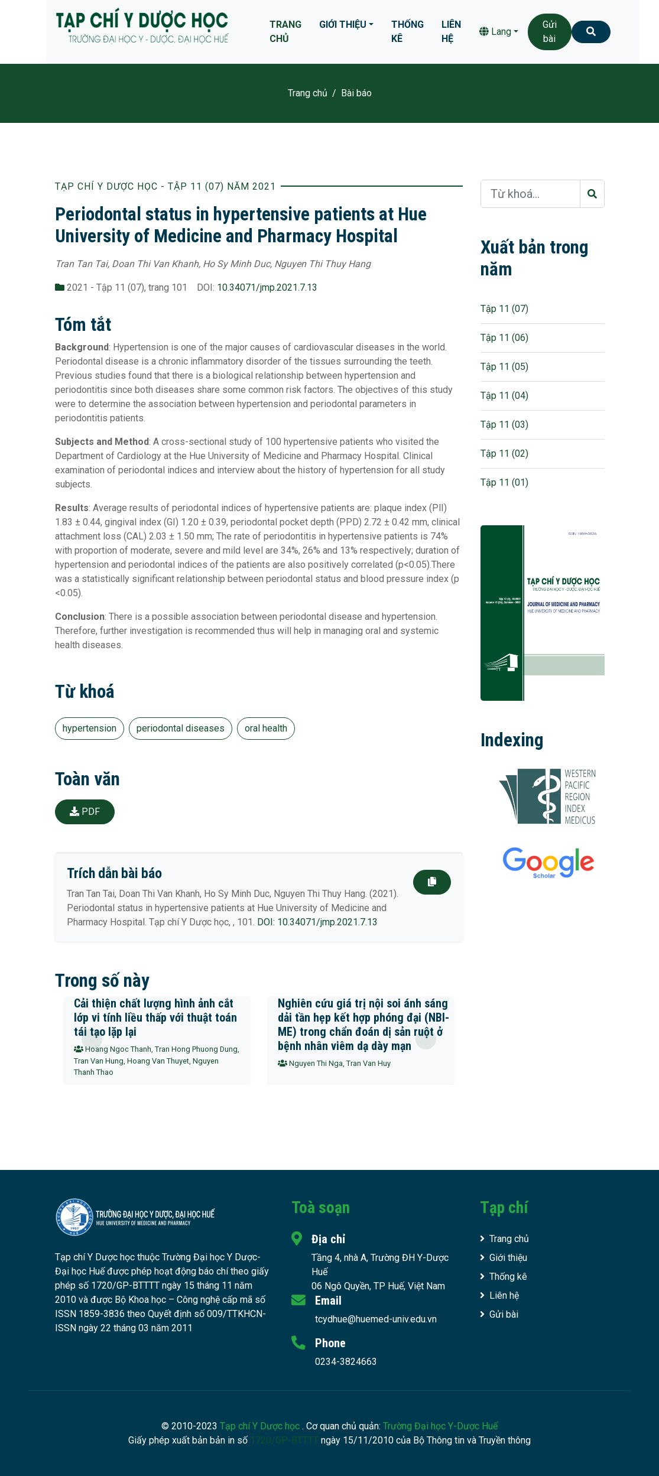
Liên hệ (451, 31)
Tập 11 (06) (504, 337)
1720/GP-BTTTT (284, 1440)
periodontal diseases (181, 728)
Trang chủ (285, 31)
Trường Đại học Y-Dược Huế (440, 1426)
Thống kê (407, 31)
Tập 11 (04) (504, 395)
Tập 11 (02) (504, 453)
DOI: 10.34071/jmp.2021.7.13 (317, 922)
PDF (85, 811)
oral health (266, 728)
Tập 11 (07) (504, 308)
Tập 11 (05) (504, 366)
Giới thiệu (342, 24)
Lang (495, 31)
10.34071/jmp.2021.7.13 (267, 287)
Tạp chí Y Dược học (261, 1426)
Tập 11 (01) (504, 482)
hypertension (89, 728)
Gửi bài (550, 31)
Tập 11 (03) (504, 424)
